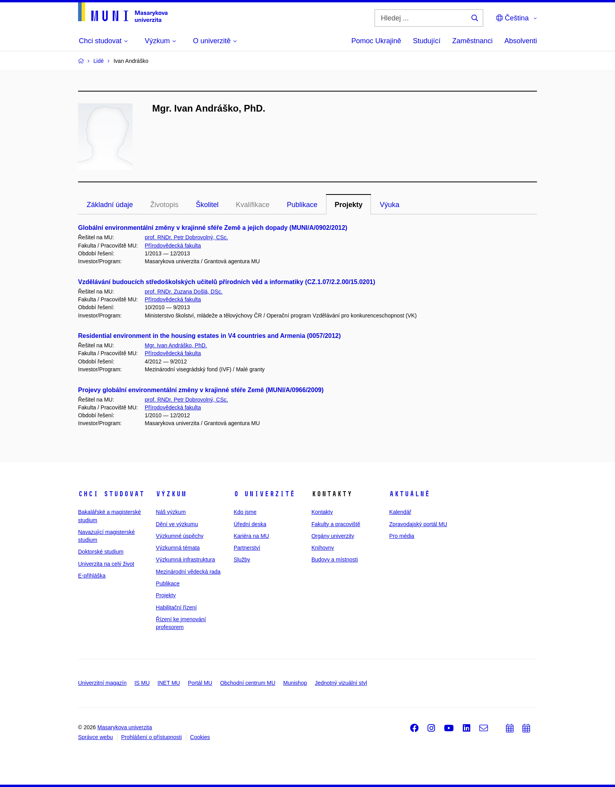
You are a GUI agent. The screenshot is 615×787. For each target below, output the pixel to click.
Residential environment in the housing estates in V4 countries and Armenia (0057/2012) (209, 335)
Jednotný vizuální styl (341, 683)
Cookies (200, 737)
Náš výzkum (171, 512)
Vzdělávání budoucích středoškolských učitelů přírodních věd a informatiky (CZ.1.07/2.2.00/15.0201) (226, 282)
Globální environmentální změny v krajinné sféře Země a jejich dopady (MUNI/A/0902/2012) (212, 227)
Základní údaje (110, 205)
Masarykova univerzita (124, 727)
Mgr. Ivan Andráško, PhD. (176, 345)
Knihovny (322, 548)
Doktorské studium (101, 552)
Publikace (302, 205)
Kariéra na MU (251, 536)
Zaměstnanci (472, 41)
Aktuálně (409, 494)
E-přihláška (92, 575)
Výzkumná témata (178, 548)
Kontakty (322, 512)
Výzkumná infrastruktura (185, 559)
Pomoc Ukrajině (376, 41)
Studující (426, 41)
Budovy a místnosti (334, 559)
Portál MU (200, 683)
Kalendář (400, 512)
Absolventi (520, 41)
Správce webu (95, 737)
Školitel (207, 205)
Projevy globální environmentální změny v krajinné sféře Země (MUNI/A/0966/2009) (201, 390)
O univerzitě (264, 494)
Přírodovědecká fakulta (173, 245)
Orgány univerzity (332, 536)
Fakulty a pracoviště (335, 524)
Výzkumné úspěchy (179, 536)
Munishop (295, 683)
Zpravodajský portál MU (418, 524)
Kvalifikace (252, 205)
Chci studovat (111, 494)
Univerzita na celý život (106, 564)
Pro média (401, 536)
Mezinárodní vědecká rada (188, 572)
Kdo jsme (245, 512)
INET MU (169, 683)
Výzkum (171, 494)
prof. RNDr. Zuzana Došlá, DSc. (183, 291)
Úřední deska (250, 524)
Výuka (389, 205)
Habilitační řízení (176, 607)
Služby (242, 559)
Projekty (348, 205)
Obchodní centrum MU (247, 683)
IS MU (142, 683)
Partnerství (247, 548)
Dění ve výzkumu (177, 524)
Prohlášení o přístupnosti (151, 737)
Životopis (164, 205)
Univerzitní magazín (102, 683)
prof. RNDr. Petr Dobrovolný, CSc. (186, 237)
